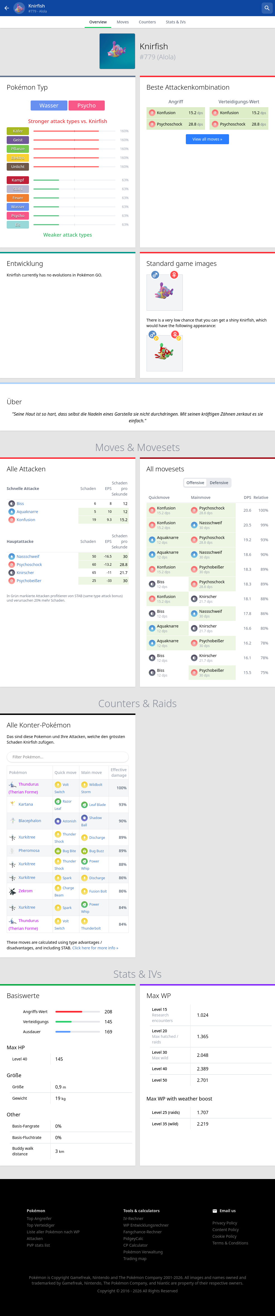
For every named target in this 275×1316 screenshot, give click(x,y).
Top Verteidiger (41, 1225)
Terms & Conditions (230, 1243)
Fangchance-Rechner (142, 1231)
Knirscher (25, 572)
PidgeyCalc (133, 1238)
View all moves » (207, 139)
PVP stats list (38, 1245)
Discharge (93, 837)
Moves (123, 21)
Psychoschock (169, 124)
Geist (18, 140)
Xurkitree (22, 837)
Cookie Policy (224, 1236)
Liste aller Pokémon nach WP (53, 1231)
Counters (147, 21)
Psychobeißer (29, 580)
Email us (228, 1210)
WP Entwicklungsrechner (146, 1225)
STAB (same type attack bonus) (99, 596)
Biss (20, 503)
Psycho (18, 215)
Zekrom (21, 890)
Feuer (18, 197)
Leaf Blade (93, 804)
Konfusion (166, 112)
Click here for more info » (95, 947)
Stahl (18, 189)
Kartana (21, 804)
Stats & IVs (176, 21)
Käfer (18, 131)
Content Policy (225, 1229)
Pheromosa (24, 850)
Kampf (18, 180)
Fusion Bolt (94, 891)
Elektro (18, 157)
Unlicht (18, 166)
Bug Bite (65, 851)
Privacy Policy (224, 1223)
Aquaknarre (27, 511)
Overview (98, 21)
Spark (63, 878)
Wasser (18, 206)
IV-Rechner (133, 1218)
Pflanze (18, 148)
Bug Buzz (92, 851)
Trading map (135, 1258)
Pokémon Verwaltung (143, 1251)
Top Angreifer (39, 1218)
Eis (17, 224)
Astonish (65, 821)
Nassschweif (28, 556)
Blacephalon (25, 820)
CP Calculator (135, 1245)
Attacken (35, 1238)
